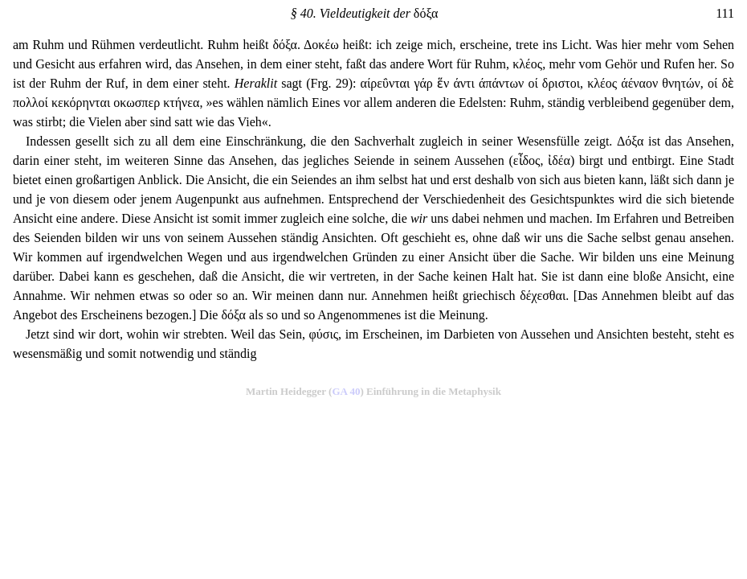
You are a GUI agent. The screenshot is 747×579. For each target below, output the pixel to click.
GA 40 (346, 391)
